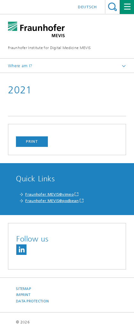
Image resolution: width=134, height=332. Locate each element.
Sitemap (23, 289)
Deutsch (87, 7)
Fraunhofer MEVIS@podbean (51, 200)
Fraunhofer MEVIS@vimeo (49, 194)
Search (112, 7)
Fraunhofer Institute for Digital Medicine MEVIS (49, 48)
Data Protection (32, 301)
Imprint (23, 295)
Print (32, 141)
